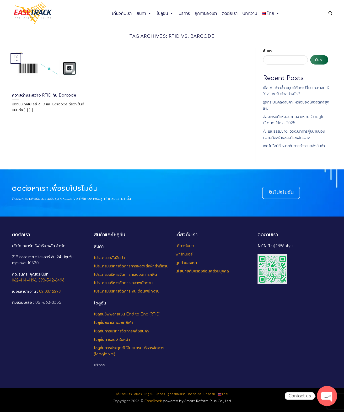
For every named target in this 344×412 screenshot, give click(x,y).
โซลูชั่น (165, 13)
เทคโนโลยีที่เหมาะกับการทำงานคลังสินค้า (294, 146)
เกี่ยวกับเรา (122, 13)
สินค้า (144, 13)
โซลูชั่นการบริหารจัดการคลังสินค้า (121, 331)
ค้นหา (267, 51)
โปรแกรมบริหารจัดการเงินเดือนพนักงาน (127, 291)
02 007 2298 (50, 291)
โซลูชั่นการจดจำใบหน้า (112, 339)
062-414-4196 (24, 280)
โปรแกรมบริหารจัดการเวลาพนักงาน (123, 283)
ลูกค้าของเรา (206, 13)
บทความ (249, 13)
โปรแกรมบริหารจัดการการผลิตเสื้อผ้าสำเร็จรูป (131, 266)
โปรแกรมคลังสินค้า (109, 258)
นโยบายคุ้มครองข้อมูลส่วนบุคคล (202, 271)
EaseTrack (153, 401)
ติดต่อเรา (229, 13)
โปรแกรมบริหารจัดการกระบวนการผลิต (125, 274)
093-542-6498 (51, 280)
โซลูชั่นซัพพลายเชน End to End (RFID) (127, 314)
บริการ (184, 13)
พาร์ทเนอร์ (184, 254)
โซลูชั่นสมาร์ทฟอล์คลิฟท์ (113, 322)
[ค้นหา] (330, 13)
